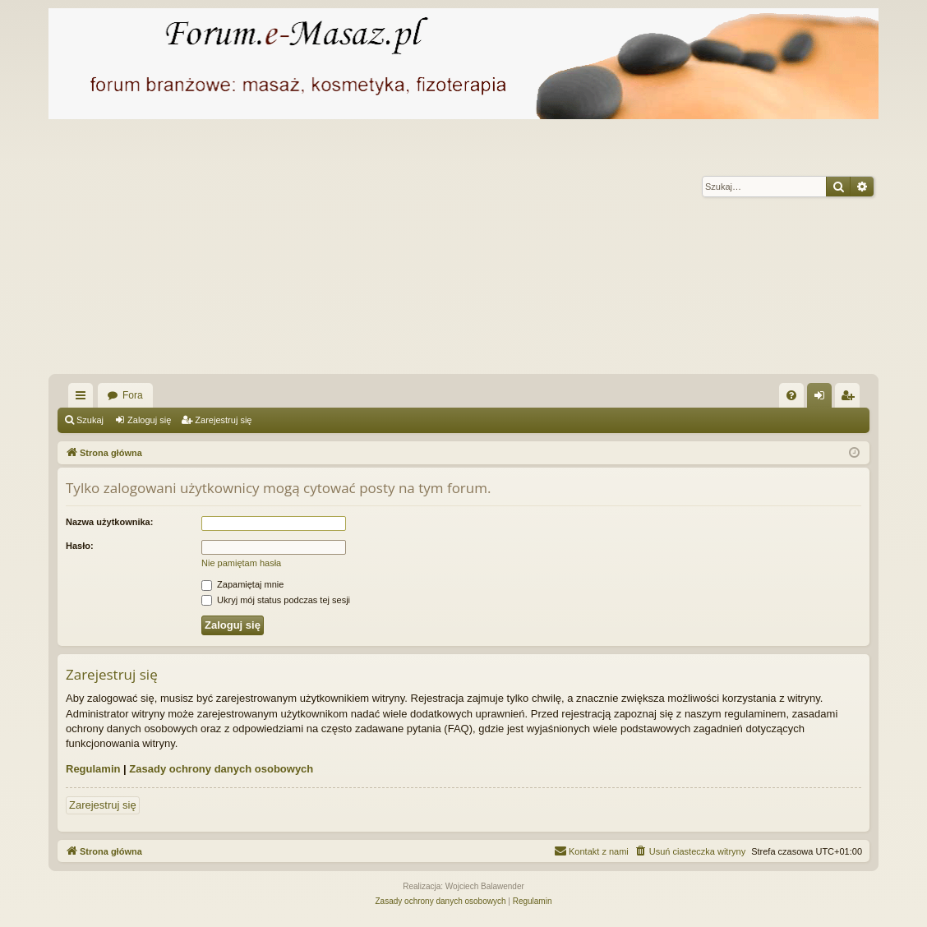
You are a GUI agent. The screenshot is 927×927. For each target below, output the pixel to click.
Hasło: (80, 546)
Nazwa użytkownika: (109, 522)
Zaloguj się (149, 420)
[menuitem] (791, 395)
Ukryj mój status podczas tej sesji (275, 600)
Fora (132, 395)
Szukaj (90, 420)
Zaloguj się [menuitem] (823, 399)
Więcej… (84, 399)
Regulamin (93, 769)
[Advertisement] (463, 251)
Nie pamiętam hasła (241, 563)
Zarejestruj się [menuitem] (851, 399)
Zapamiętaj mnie (242, 584)
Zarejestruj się (223, 420)
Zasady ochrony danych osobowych (221, 769)
